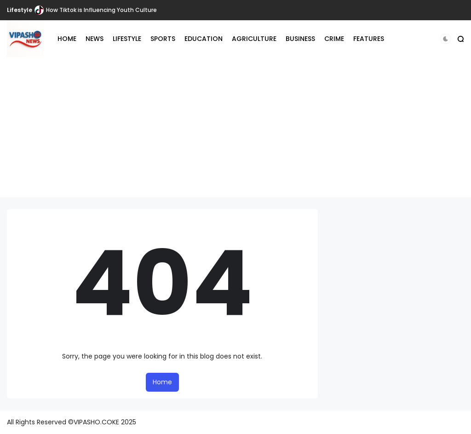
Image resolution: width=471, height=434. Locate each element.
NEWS (94, 38)
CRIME (334, 38)
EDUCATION (203, 38)
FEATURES (368, 38)
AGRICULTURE (254, 38)
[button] (445, 39)
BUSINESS (300, 38)
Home (162, 382)
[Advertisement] (235, 133)
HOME (66, 38)
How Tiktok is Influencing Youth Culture (101, 10)
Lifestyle (19, 10)
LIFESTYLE (127, 38)
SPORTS (162, 38)
